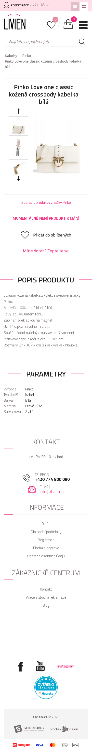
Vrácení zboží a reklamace (46, 597)
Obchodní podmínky (46, 532)
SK (75, 6)
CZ (84, 6)
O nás (46, 524)
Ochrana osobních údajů (46, 556)
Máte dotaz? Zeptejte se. (46, 250)
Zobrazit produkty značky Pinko (46, 202)
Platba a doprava (46, 548)
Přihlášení (41, 5)
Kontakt (46, 589)
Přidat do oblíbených (52, 235)
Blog (46, 605)
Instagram (65, 666)
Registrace (46, 540)
